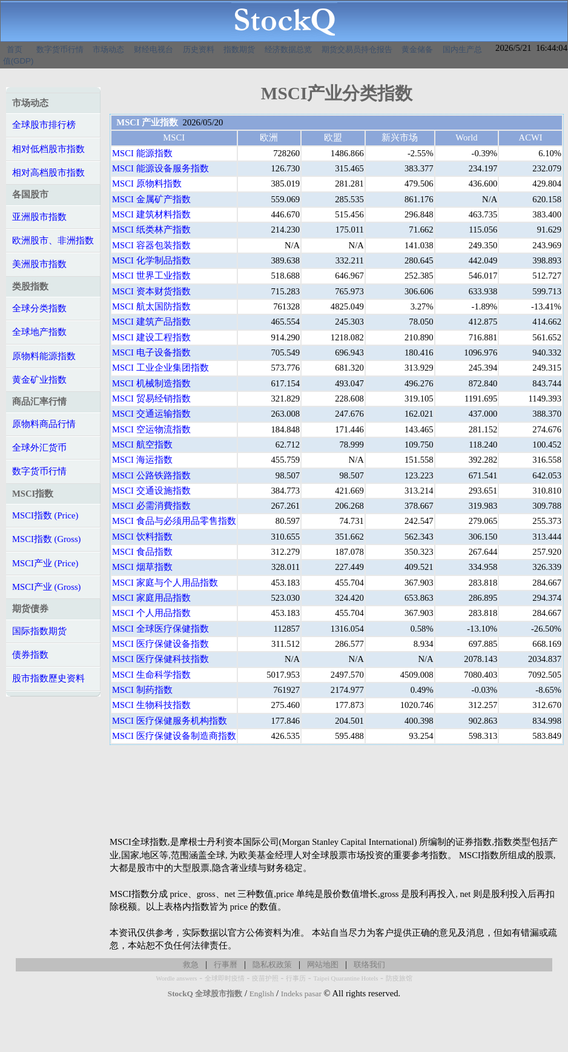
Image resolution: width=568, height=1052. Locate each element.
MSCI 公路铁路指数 (151, 475)
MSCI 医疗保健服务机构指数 (169, 721)
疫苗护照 (265, 978)
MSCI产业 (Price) (45, 563)
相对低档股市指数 (48, 149)
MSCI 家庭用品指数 (151, 598)
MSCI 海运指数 (142, 460)
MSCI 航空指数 (142, 444)
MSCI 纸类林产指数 (151, 229)
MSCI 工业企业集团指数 (160, 367)
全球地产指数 (39, 332)
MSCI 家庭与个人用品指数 (165, 582)
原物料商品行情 (44, 424)
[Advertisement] (337, 790)
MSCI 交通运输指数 (151, 413)
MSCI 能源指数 (142, 153)
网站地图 (322, 964)
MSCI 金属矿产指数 (151, 199)
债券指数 (30, 655)
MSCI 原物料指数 (147, 183)
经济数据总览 (288, 49)
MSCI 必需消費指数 (151, 506)
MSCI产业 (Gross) (46, 587)
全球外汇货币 (39, 447)
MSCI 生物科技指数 (151, 705)
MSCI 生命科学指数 (151, 675)
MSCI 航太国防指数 (151, 306)
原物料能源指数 (44, 356)
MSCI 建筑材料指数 (151, 214)
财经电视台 (153, 49)
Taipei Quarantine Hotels (345, 978)
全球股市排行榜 (44, 125)
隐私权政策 (272, 964)
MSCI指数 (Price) (45, 515)
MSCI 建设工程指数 (151, 337)
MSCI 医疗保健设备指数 (160, 644)
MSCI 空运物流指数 (151, 429)
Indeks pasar (301, 993)
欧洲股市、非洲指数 (53, 240)
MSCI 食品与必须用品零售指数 (174, 521)
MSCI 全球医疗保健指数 (160, 629)
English (261, 993)
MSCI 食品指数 (142, 552)
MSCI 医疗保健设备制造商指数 (174, 736)
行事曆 (225, 964)
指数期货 (239, 49)
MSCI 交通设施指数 (151, 490)
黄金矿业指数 (39, 380)
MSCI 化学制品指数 (151, 260)
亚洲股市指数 (39, 217)
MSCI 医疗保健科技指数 (160, 659)
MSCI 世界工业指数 (151, 275)
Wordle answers (176, 978)
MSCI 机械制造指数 (151, 383)
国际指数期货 (39, 631)
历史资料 (198, 49)
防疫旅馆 (399, 978)
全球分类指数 (39, 308)
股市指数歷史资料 (48, 678)
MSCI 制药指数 (142, 690)
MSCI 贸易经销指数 (151, 398)
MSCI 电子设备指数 (151, 352)
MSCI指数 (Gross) (46, 539)
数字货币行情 (60, 49)
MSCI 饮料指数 (142, 536)
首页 (14, 49)
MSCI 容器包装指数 (151, 245)
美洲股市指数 (39, 264)
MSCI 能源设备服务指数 (160, 168)
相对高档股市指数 (48, 172)
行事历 (296, 978)
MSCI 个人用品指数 (151, 613)
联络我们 (369, 964)
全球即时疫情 (225, 978)
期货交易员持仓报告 (357, 49)
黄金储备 (417, 49)
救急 (191, 964)
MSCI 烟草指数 (142, 567)
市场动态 (108, 49)
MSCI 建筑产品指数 (151, 321)
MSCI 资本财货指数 (151, 291)
